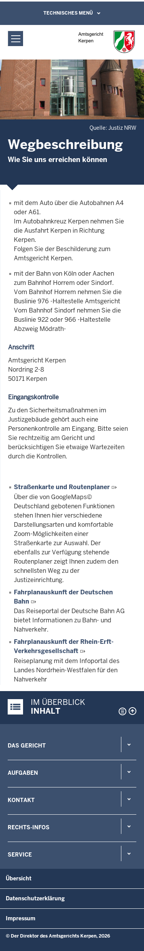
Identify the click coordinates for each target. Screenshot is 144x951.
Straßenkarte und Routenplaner (62, 487)
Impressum (20, 918)
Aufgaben (23, 772)
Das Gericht (27, 745)
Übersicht (18, 878)
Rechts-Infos (29, 827)
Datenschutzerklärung (35, 898)
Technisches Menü (68, 13)
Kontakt (21, 800)
